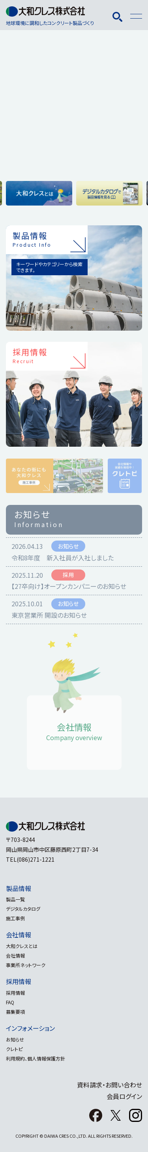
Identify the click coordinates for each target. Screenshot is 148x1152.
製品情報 (18, 888)
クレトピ (14, 1048)
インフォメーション (30, 1028)
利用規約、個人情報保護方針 (35, 1058)
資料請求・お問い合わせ (109, 1084)
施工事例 (15, 918)
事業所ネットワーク (25, 965)
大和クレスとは (21, 946)
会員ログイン (124, 1096)
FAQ (10, 1002)
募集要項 (15, 1011)
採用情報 (18, 981)
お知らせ (15, 1039)
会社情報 (18, 934)
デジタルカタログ (23, 908)
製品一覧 (15, 899)
